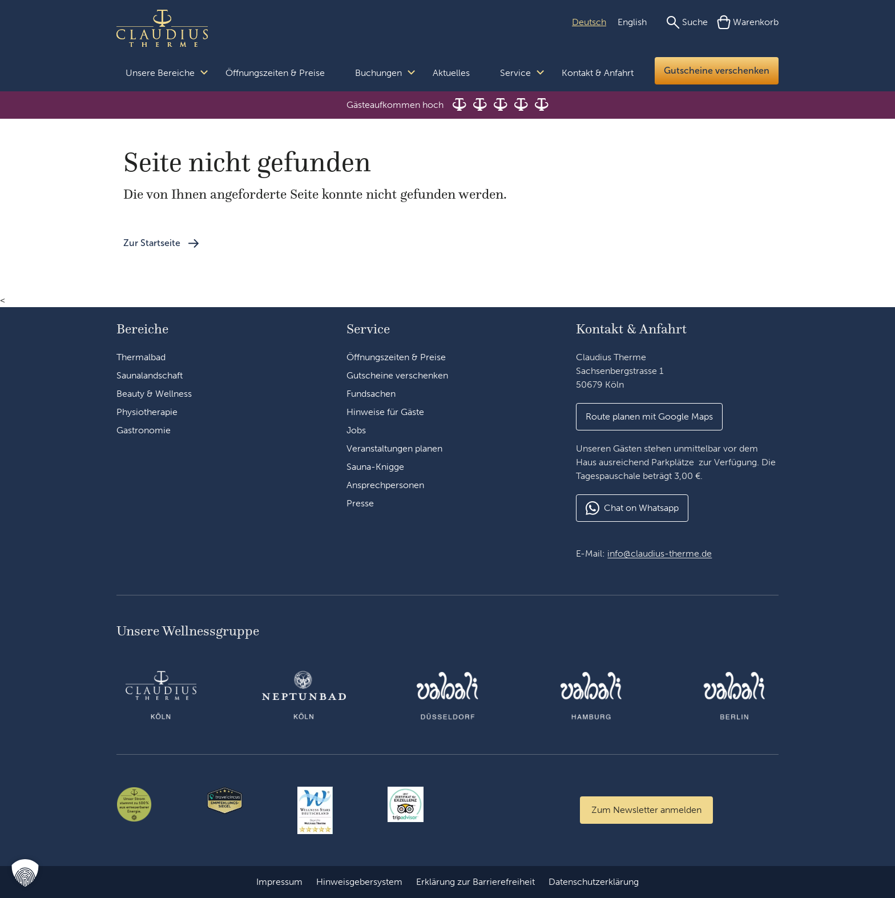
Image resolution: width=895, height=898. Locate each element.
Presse (360, 503)
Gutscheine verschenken (716, 70)
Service (515, 72)
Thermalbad (141, 357)
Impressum (279, 881)
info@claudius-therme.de (659, 553)
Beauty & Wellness (154, 393)
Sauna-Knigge (375, 466)
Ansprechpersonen (385, 485)
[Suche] (687, 22)
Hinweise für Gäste (385, 411)
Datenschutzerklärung (594, 881)
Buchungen (378, 72)
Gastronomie (143, 430)
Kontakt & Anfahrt (598, 72)
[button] (25, 873)
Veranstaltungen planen (394, 448)
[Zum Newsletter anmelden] (646, 810)
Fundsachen (371, 393)
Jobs (356, 430)
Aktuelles (451, 72)
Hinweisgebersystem (359, 881)
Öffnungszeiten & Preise (275, 72)
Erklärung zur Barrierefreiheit (475, 881)
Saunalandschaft (149, 375)
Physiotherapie (147, 411)
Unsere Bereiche (160, 72)
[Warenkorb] (748, 22)
